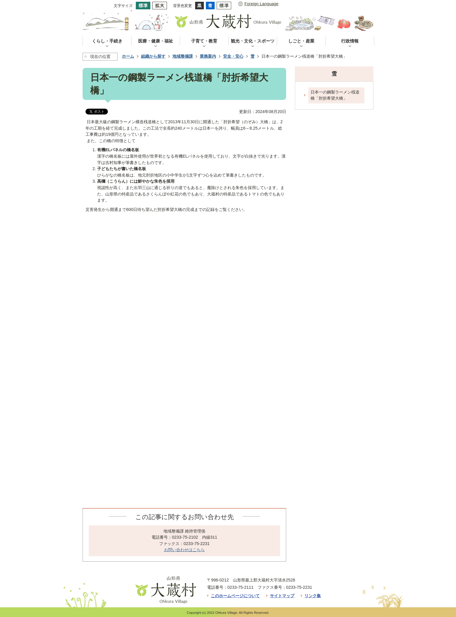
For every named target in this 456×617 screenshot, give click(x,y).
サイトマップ (282, 595)
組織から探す (153, 56)
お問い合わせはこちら (184, 549)
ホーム (128, 56)
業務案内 (208, 56)
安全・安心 (233, 56)
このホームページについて (235, 595)
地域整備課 (182, 56)
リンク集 (312, 595)
